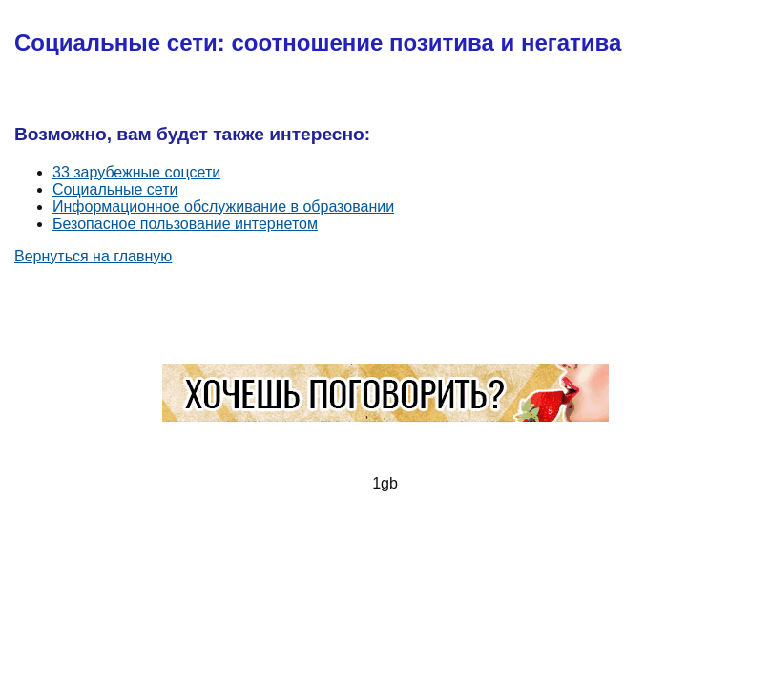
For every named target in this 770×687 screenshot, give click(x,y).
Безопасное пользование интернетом (185, 224)
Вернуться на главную (93, 256)
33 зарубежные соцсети (136, 172)
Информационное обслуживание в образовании (223, 206)
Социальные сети (114, 189)
